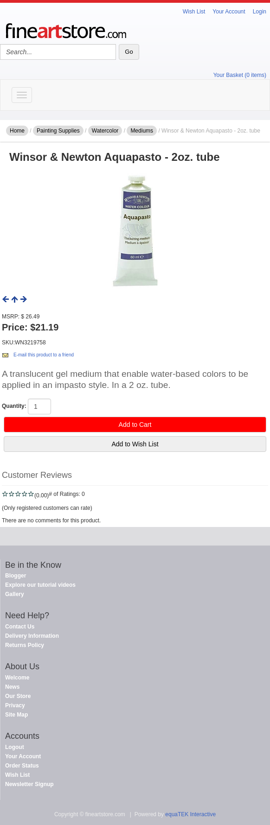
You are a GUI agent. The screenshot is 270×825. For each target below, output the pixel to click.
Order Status (22, 765)
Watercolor (105, 130)
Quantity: (14, 406)
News (12, 687)
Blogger (15, 575)
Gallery (14, 594)
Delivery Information (32, 636)
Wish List (194, 11)
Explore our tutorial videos (40, 585)
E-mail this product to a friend (43, 354)
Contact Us (19, 626)
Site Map (16, 714)
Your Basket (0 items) (239, 75)
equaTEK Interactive (190, 814)
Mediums (141, 130)
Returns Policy (24, 645)
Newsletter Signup (29, 784)
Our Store (18, 696)
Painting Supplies (58, 130)
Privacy (15, 705)
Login (259, 11)
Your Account (228, 11)
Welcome (17, 677)
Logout (14, 747)
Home (17, 130)
